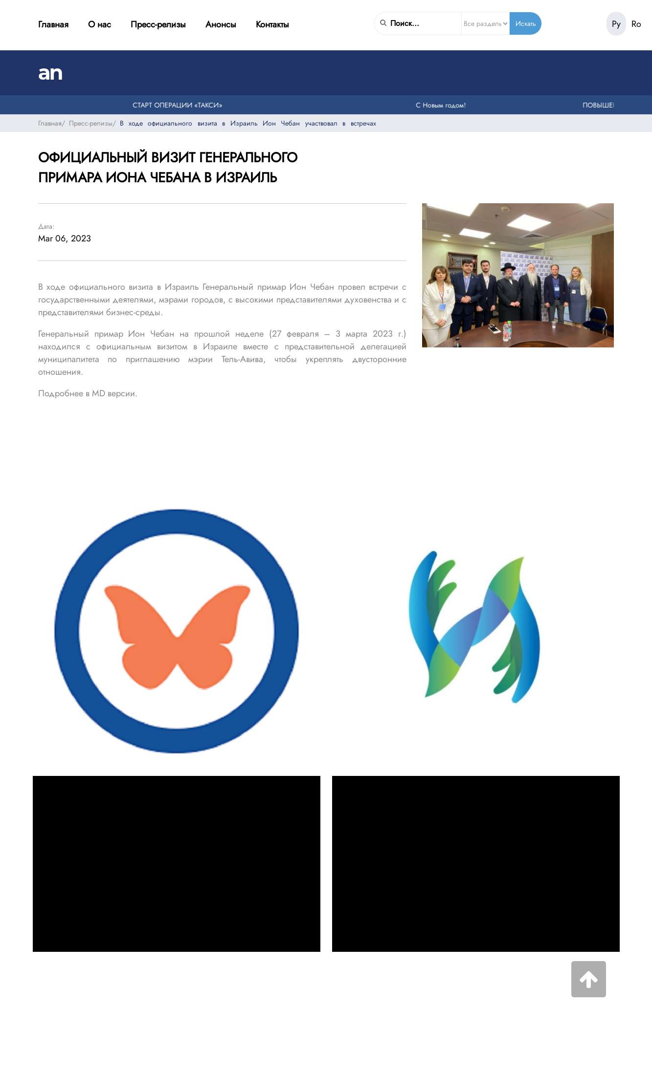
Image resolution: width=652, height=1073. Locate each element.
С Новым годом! (445, 105)
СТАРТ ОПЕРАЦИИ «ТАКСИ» (181, 105)
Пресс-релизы (158, 24)
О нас (99, 24)
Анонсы (220, 24)
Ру (616, 24)
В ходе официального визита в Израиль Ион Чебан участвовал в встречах (248, 123)
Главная (53, 24)
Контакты (272, 24)
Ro (636, 24)
